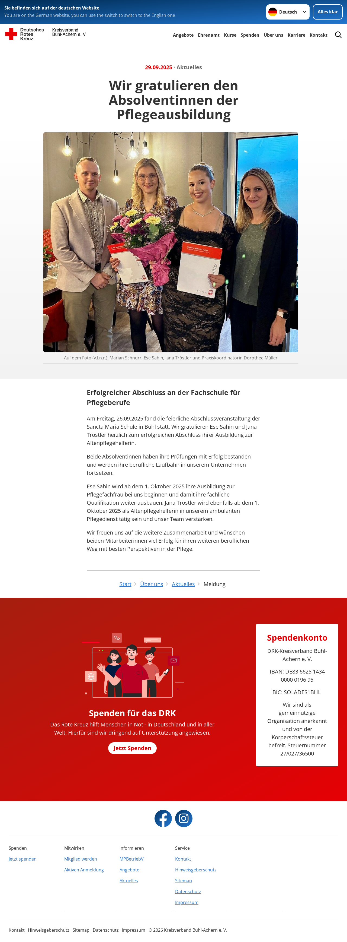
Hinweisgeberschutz (196, 870)
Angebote (183, 35)
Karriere (296, 35)
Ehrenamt (209, 35)
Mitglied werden (80, 859)
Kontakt (183, 859)
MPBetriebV (132, 859)
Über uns (273, 35)
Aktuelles (129, 881)
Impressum (186, 902)
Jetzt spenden (23, 859)
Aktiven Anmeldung (84, 870)
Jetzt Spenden (132, 748)
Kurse (230, 35)
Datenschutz (188, 891)
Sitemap (183, 881)
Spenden (250, 35)
